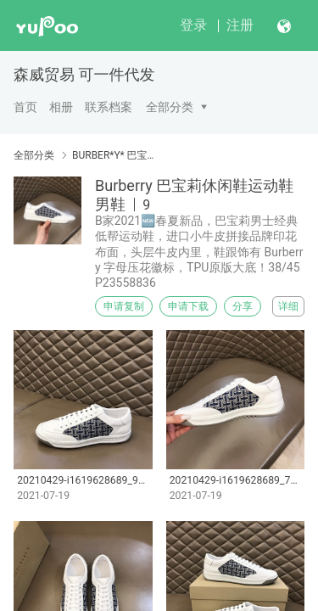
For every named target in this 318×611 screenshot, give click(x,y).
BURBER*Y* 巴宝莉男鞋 (116, 155)
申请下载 (188, 306)
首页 (25, 107)
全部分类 (169, 107)
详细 (288, 306)
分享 (242, 306)
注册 (240, 25)
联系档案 (108, 107)
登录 (193, 25)
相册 (61, 107)
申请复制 (123, 306)
